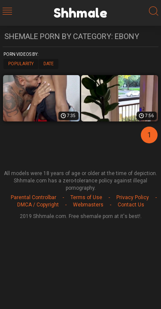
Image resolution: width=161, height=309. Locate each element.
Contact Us (131, 205)
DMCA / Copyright (38, 205)
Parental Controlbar (33, 197)
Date (48, 63)
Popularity (20, 63)
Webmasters (88, 205)
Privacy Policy (132, 197)
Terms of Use (86, 197)
